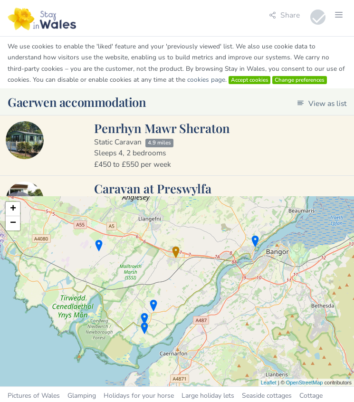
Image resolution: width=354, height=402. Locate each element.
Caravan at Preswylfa (152, 188)
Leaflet (269, 382)
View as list (321, 103)
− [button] (13, 223)
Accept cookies (249, 80)
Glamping (81, 395)
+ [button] (13, 209)
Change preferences (300, 80)
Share (284, 15)
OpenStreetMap (304, 382)
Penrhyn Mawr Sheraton (162, 128)
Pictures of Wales (34, 395)
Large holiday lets (208, 395)
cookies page (206, 79)
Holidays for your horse (139, 395)
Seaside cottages (267, 395)
